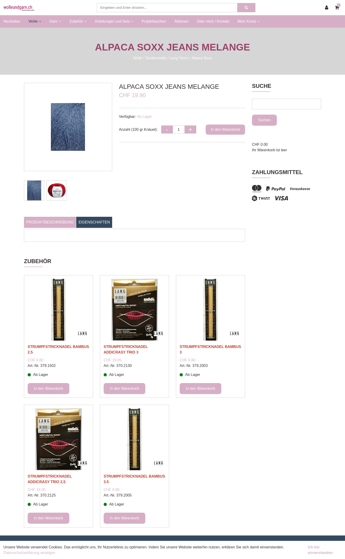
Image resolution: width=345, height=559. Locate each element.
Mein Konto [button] (249, 21)
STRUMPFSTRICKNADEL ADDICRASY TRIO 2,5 (50, 479)
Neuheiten (11, 21)
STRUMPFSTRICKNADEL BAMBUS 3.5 (134, 479)
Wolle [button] (35, 21)
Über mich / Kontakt (213, 21)
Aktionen (181, 21)
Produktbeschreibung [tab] (50, 222)
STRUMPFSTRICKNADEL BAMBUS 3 (210, 349)
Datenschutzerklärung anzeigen (29, 553)
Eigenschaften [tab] (94, 222)
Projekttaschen (154, 21)
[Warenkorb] (338, 7)
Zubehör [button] (78, 21)
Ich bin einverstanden (320, 550)
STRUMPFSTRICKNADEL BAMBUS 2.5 (58, 349)
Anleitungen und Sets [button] (114, 21)
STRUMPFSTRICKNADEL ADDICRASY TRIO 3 (126, 349)
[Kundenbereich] (327, 7)
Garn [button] (55, 21)
